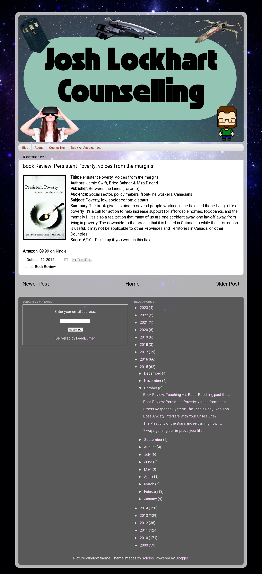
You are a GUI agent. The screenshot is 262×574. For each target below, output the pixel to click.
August (150, 447)
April (148, 477)
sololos (148, 558)
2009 (144, 545)
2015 (144, 367)
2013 (144, 515)
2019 (144, 337)
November (153, 380)
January (151, 499)
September (153, 439)
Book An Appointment (86, 148)
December (153, 373)
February (151, 491)
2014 (144, 508)
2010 (144, 538)
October (151, 388)
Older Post (227, 284)
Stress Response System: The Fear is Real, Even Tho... (187, 409)
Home (132, 284)
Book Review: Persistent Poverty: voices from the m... (186, 402)
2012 (144, 523)
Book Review (45, 266)
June (148, 462)
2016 (144, 359)
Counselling (57, 148)
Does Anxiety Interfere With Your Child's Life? (180, 416)
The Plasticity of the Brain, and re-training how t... (182, 423)
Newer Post (36, 284)
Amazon (30, 251)
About (39, 148)
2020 (144, 330)
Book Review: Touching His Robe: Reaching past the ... (187, 394)
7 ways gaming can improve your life (172, 430)
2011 (144, 530)
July (148, 454)
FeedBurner (85, 338)
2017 (144, 352)
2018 (144, 344)
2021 (144, 322)
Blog (25, 148)
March (149, 484)
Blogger (182, 558)
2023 (144, 307)
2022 (144, 315)
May (148, 469)
